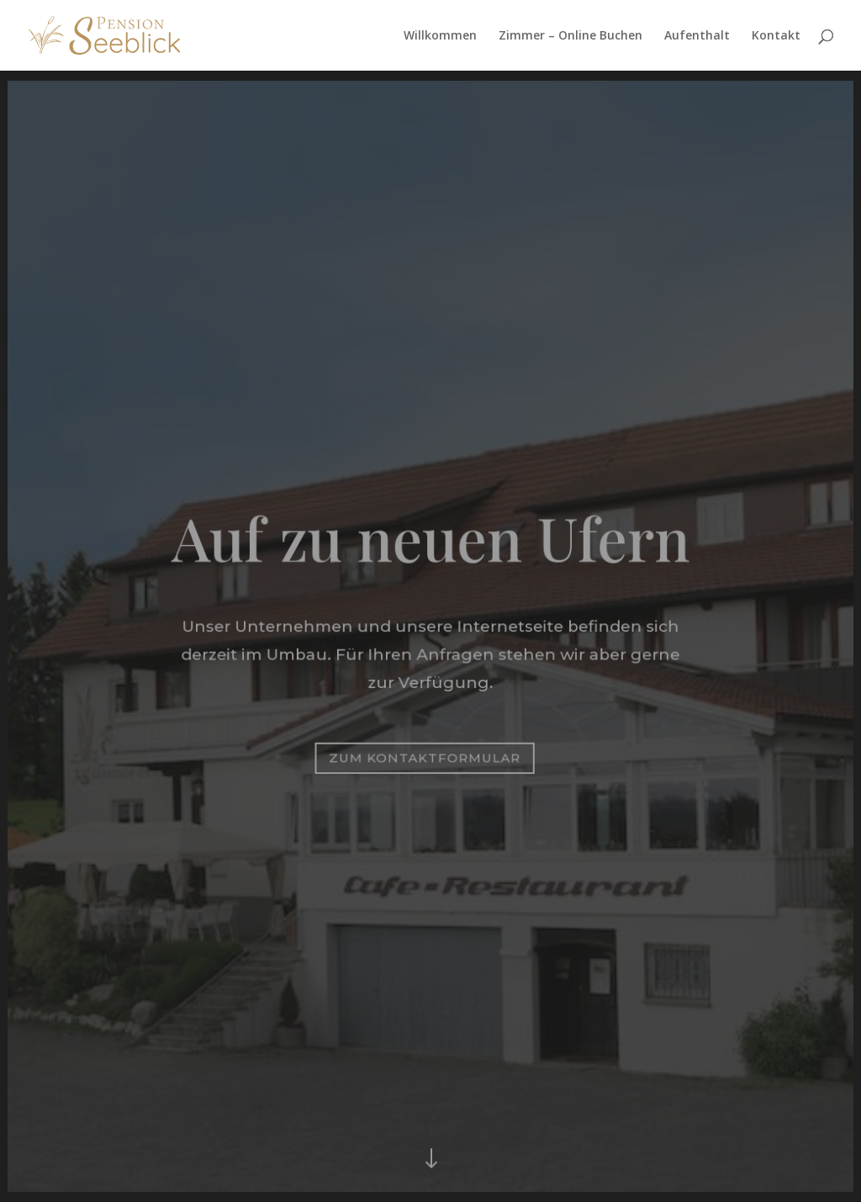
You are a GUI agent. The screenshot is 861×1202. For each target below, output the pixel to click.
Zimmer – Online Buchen (570, 36)
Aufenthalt (697, 36)
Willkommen (440, 36)
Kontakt (776, 36)
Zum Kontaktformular (424, 757)
